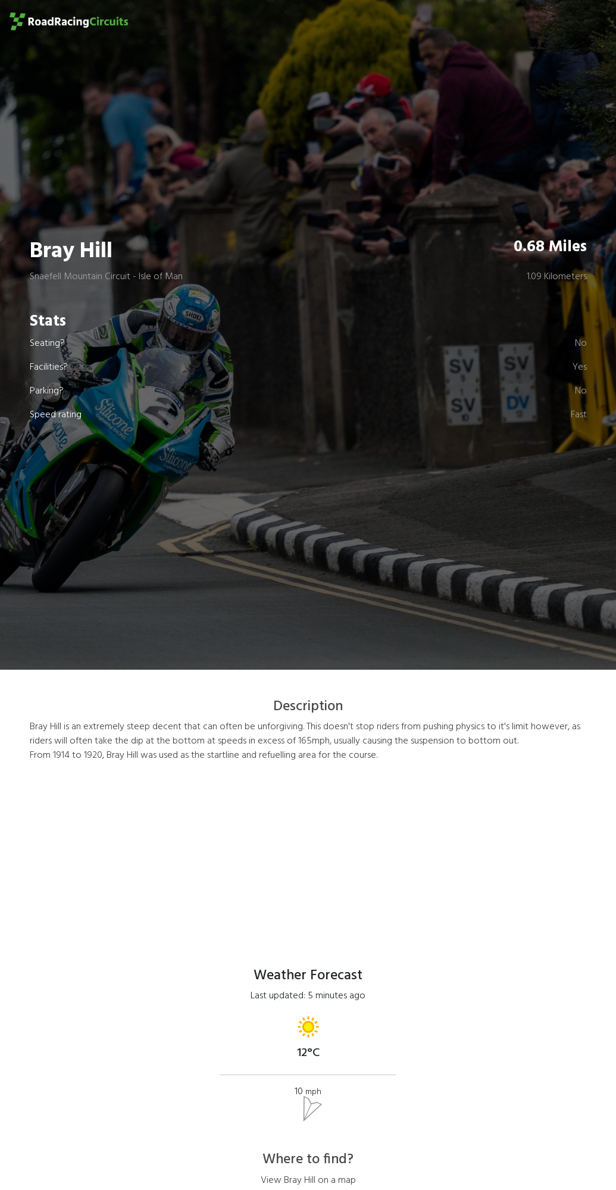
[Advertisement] (308, 855)
